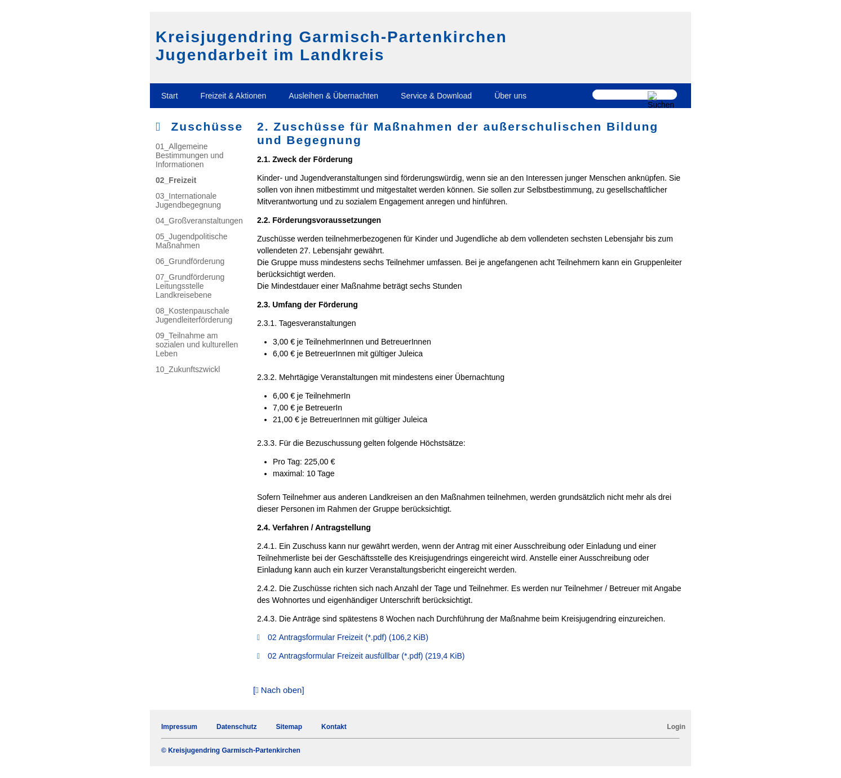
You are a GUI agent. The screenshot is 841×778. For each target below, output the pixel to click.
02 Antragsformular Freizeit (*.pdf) (348, 637)
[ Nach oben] (278, 690)
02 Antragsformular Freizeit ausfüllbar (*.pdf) (366, 655)
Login (676, 727)
